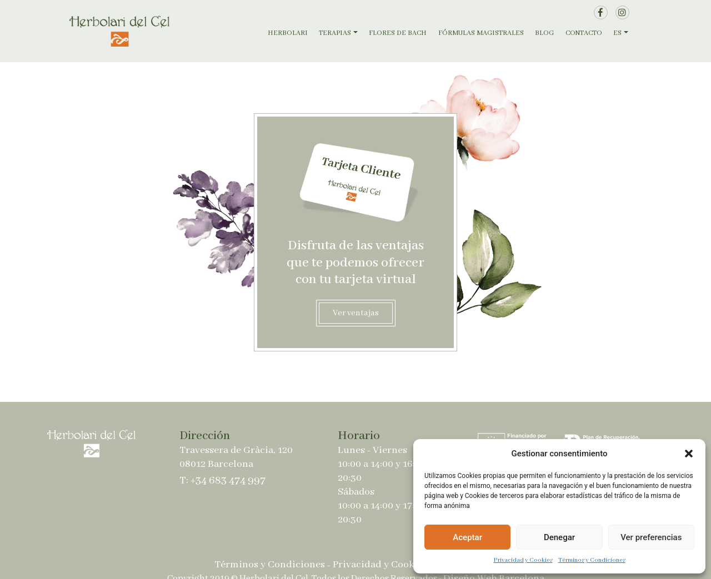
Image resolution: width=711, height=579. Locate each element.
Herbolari (288, 33)
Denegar (559, 537)
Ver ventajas (356, 313)
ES (617, 33)
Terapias (335, 33)
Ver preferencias (651, 537)
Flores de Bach (398, 33)
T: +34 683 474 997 (222, 480)
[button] (688, 453)
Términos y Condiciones (591, 560)
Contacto (583, 33)
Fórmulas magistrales (481, 33)
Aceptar (467, 537)
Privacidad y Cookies (523, 560)
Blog (544, 33)
